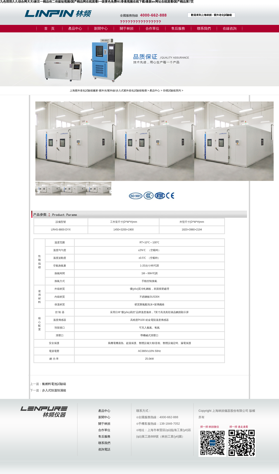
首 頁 (49, 28)
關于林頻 (126, 28)
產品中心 (75, 28)
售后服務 (178, 28)
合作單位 (152, 28)
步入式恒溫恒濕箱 (54, 390)
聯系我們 (204, 28)
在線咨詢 (230, 28)
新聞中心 (101, 28)
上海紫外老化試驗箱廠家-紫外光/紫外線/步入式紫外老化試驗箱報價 (108, 90)
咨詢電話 (104, 449)
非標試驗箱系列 (172, 90)
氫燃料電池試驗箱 (54, 384)
